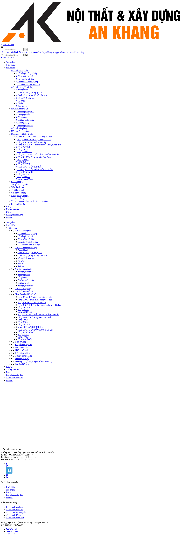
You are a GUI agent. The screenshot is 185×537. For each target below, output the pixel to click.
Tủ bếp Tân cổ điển (25, 79)
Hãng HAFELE (23, 164)
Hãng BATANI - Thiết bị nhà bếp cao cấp (34, 137)
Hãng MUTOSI (23, 177)
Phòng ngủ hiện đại (25, 111)
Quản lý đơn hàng (75, 52)
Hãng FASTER (23, 147)
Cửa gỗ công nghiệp (19, 195)
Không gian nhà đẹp (14, 215)
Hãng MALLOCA (24, 179)
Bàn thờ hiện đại (18, 204)
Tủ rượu (20, 101)
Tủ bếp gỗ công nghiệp (26, 73)
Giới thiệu (10, 65)
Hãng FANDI (22, 149)
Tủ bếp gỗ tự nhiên (25, 76)
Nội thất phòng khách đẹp (22, 87)
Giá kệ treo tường (18, 193)
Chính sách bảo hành (10, 52)
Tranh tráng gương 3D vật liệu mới (31, 95)
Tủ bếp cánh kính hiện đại (28, 84)
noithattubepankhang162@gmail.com (49, 52)
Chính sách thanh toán (15, 518)
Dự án (8, 212)
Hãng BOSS (22, 162)
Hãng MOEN (22, 159)
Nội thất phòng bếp (19, 70)
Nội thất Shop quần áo (20, 131)
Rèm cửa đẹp (16, 181)
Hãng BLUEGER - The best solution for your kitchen (38, 145)
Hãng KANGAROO (25, 172)
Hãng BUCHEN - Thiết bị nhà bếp (31, 142)
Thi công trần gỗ (18, 198)
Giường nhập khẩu (25, 120)
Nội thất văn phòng (19, 128)
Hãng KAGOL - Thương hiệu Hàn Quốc (34, 157)
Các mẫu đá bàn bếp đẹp (27, 82)
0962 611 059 (26, 52)
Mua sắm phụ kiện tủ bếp (22, 134)
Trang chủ (10, 62)
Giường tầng (22, 123)
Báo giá (9, 206)
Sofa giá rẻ (21, 106)
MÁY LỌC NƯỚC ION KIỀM (29, 167)
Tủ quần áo (21, 117)
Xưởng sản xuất (13, 209)
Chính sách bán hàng (14, 507)
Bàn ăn (19, 103)
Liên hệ (9, 217)
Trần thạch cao (17, 187)
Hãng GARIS (22, 174)
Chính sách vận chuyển (16, 512)
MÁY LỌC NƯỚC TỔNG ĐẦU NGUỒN (34, 170)
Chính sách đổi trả (14, 515)
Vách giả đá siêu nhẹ (25, 98)
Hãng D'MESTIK (24, 152)
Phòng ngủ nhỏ (23, 114)
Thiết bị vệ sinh (17, 190)
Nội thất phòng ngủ (19, 109)
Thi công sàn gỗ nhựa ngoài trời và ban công (29, 201)
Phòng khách (22, 90)
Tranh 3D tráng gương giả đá (29, 92)
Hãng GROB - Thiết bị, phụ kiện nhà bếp (34, 139)
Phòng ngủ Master (24, 125)
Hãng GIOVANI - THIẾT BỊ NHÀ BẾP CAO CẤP (37, 154)
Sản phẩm (10, 68)
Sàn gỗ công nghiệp (19, 184)
